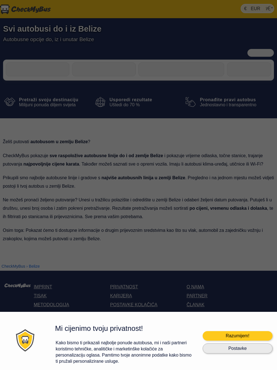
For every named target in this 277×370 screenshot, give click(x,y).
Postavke (237, 348)
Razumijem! (237, 335)
